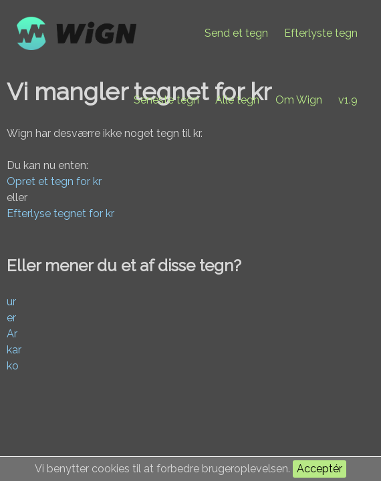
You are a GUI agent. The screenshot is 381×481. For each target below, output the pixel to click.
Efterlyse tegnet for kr (60, 213)
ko (13, 365)
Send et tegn (236, 33)
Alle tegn (237, 100)
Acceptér (319, 468)
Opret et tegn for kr (54, 181)
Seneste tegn (166, 100)
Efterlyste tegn (321, 33)
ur (11, 301)
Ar (12, 333)
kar (14, 349)
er (11, 317)
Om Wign (298, 100)
